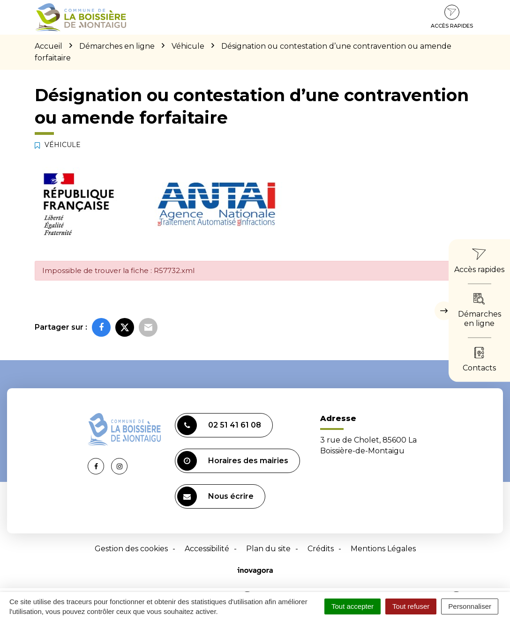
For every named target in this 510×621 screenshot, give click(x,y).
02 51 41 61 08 (219, 425)
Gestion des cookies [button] (131, 548)
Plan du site (268, 548)
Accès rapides (452, 17)
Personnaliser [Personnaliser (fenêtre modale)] (469, 606)
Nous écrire (215, 496)
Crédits (321, 548)
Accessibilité (207, 548)
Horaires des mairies (232, 461)
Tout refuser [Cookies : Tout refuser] (410, 606)
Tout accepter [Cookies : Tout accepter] (352, 606)
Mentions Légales (383, 548)
